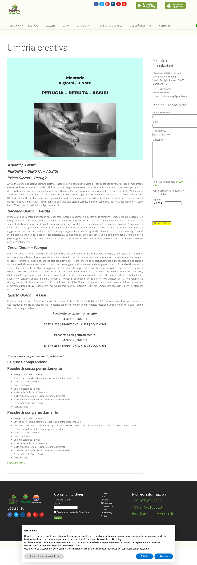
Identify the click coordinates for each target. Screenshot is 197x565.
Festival (33, 25)
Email (57, 504)
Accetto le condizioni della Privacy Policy (72, 512)
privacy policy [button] (117, 536)
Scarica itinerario (16, 462)
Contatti (164, 25)
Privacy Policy (106, 512)
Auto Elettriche (107, 506)
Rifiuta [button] (144, 556)
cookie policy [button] (115, 539)
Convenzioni (83, 25)
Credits (104, 516)
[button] (171, 530)
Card (66, 25)
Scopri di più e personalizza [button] (44, 556)
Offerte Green (106, 503)
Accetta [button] (164, 556)
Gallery (50, 25)
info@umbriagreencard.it (152, 514)
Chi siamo (15, 25)
